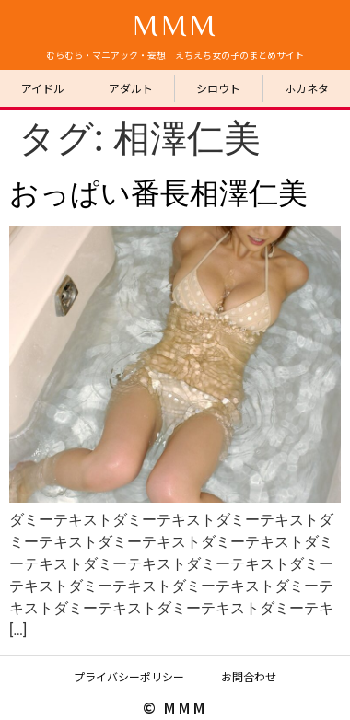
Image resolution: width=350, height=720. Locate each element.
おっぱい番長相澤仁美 (158, 193)
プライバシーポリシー (129, 676)
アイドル (42, 88)
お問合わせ (248, 676)
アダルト (131, 88)
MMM (175, 24)
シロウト (218, 88)
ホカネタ (307, 88)
